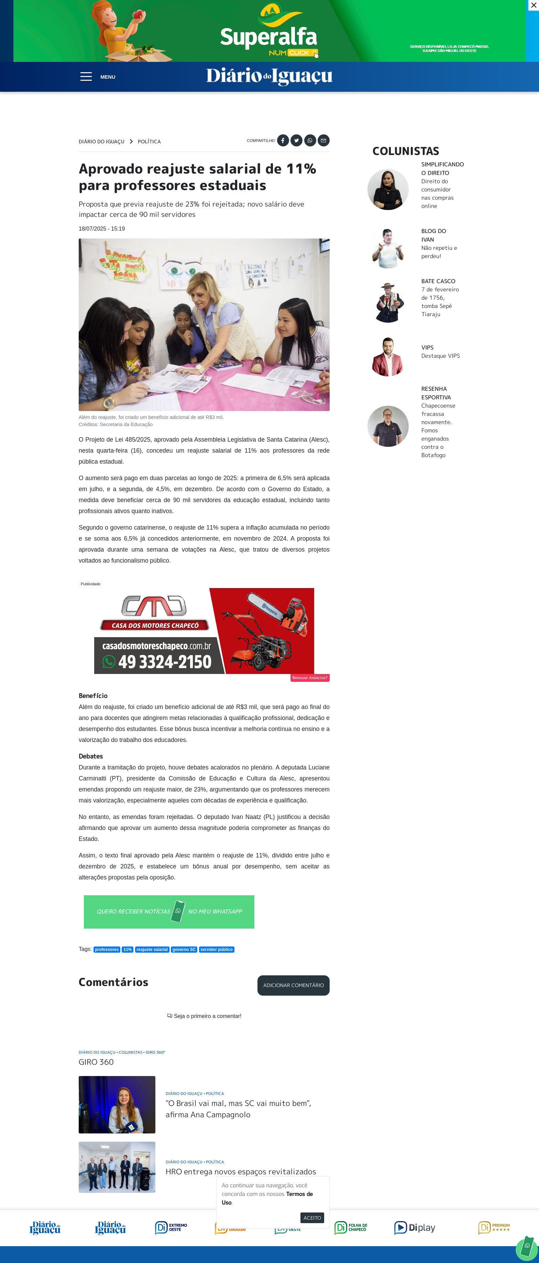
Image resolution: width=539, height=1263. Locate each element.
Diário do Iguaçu (101, 141)
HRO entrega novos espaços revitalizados (241, 1070)
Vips (427, 347)
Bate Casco (438, 281)
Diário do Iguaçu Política (195, 992)
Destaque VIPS (440, 355)
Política (149, 141)
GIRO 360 (96, 960)
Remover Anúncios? (310, 677)
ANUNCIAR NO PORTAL (416, 1182)
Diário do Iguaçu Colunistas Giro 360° (122, 951)
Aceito (312, 1218)
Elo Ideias (450, 1241)
